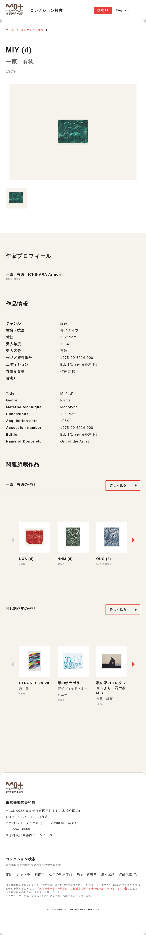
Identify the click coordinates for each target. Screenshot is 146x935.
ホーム (10, 30)
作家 (9, 874)
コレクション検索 (32, 30)
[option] (73, 134)
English (122, 10)
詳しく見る (118, 485)
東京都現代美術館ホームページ (29, 835)
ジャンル (23, 874)
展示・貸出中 (87, 874)
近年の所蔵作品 (60, 874)
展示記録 (107, 874)
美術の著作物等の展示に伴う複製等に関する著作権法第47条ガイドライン (82, 888)
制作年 (40, 874)
